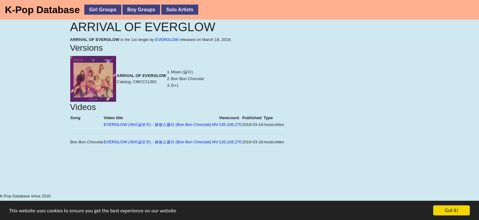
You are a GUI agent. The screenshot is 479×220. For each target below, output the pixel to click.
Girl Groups (102, 9)
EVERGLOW (167, 39)
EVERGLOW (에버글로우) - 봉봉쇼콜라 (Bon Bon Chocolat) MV (161, 124)
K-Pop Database (42, 9)
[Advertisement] (137, 177)
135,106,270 (230, 124)
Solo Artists (179, 9)
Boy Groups (141, 9)
